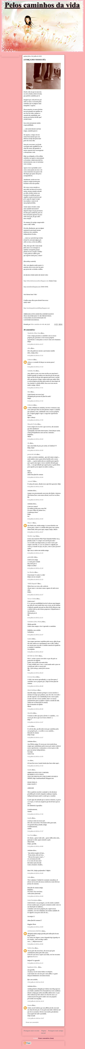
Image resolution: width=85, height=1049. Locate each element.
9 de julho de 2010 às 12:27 (35, 737)
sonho (29, 726)
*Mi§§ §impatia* (32, 583)
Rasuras (35, 956)
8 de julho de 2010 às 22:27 (35, 594)
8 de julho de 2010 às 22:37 (35, 634)
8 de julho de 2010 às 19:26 (35, 486)
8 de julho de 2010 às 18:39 (35, 450)
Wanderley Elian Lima (33, 333)
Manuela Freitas (32, 424)
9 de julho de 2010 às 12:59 (35, 756)
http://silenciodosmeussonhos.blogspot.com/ (36, 281)
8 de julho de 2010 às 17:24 (35, 367)
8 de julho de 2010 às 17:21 (35, 355)
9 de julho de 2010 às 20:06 (35, 944)
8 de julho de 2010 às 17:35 (35, 401)
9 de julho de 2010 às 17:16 (35, 766)
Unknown (30, 359)
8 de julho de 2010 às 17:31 (35, 387)
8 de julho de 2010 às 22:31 (35, 617)
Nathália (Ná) (31, 371)
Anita (29, 877)
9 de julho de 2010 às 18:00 (35, 846)
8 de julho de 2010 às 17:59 (35, 420)
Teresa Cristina (31, 598)
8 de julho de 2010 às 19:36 (35, 519)
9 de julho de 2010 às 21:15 (35, 963)
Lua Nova (30, 835)
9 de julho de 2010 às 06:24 (35, 673)
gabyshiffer (30, 557)
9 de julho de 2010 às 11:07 (35, 722)
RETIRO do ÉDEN (33, 656)
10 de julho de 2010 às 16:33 (35, 1001)
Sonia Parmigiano (32, 900)
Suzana (29, 1005)
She (28, 443)
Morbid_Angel (31, 536)
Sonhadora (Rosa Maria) (34, 621)
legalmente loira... (32, 967)
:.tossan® (30, 481)
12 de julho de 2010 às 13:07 (35, 1018)
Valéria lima (30, 948)
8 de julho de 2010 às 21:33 (35, 579)
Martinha (30, 713)
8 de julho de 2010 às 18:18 (35, 439)
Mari (28, 392)
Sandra (29, 770)
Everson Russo (31, 677)
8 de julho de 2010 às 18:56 (35, 477)
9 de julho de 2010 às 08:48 (35, 686)
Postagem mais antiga (55, 1031)
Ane (28, 760)
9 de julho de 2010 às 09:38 (35, 709)
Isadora (29, 639)
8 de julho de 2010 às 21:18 (35, 553)
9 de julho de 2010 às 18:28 (35, 873)
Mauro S (30, 523)
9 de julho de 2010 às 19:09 (35, 927)
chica (29, 348)
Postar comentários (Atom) (46, 1038)
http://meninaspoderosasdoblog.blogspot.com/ (37, 308)
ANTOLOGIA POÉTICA (34, 931)
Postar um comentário (32, 1022)
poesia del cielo (31, 454)
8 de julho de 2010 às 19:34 (35, 500)
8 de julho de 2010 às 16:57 (35, 344)
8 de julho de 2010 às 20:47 (35, 532)
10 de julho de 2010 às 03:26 (35, 982)
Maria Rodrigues (32, 690)
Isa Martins (30, 572)
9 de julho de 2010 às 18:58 (35, 896)
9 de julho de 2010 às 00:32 (35, 652)
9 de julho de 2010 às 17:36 (35, 814)
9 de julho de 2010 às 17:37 (35, 831)
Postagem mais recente (31, 1031)
